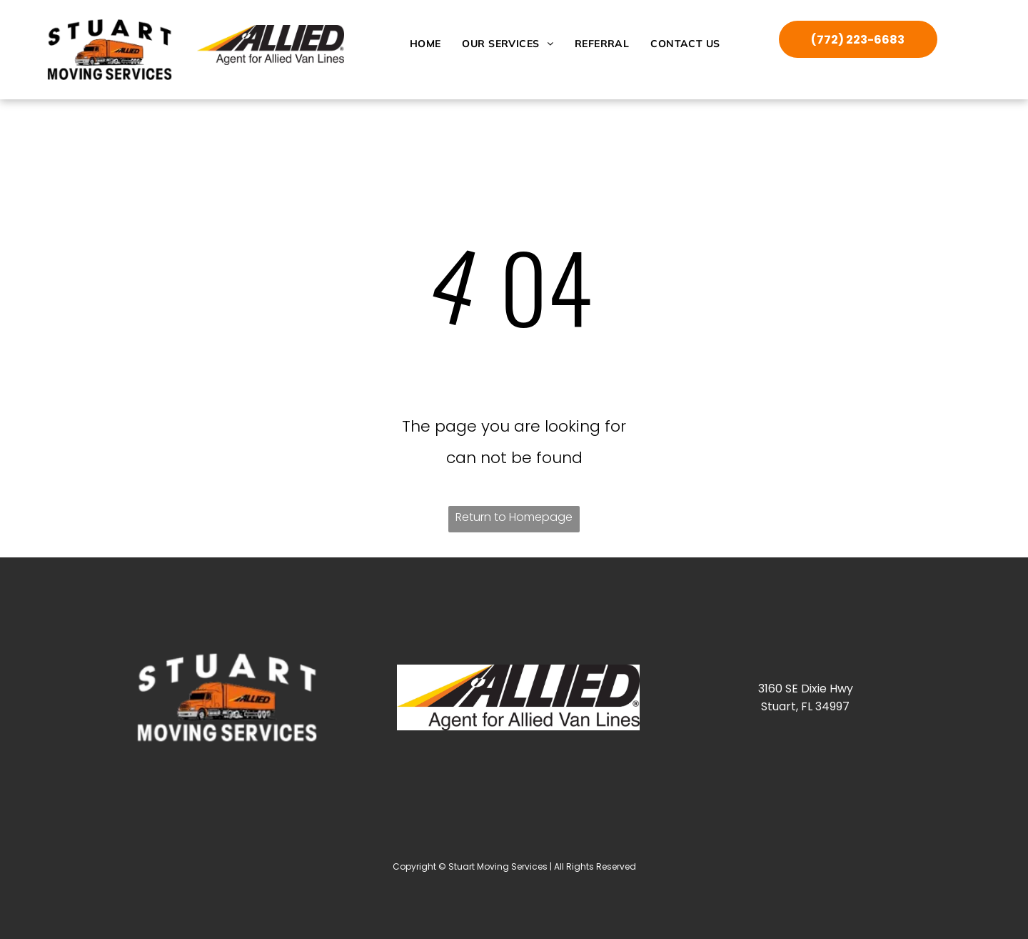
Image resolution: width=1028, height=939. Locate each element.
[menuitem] (425, 43)
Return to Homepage (514, 517)
